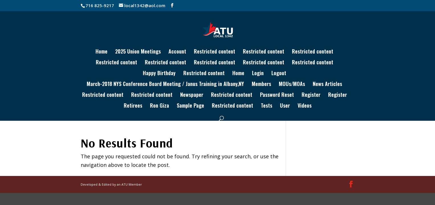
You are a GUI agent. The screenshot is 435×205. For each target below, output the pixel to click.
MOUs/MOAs (292, 84)
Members (261, 84)
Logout (278, 74)
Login (258, 74)
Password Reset (277, 95)
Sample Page (190, 106)
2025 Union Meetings (138, 52)
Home (101, 52)
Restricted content (214, 52)
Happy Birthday (159, 74)
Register (311, 95)
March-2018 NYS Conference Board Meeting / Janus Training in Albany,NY (165, 84)
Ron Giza (159, 106)
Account (177, 52)
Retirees (133, 106)
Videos (305, 106)
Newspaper (191, 95)
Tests (266, 106)
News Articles (327, 84)
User (285, 106)
